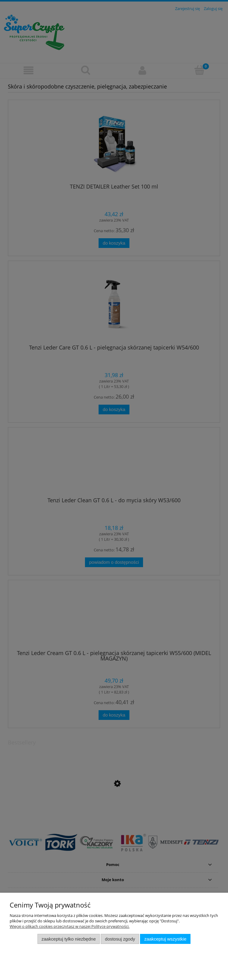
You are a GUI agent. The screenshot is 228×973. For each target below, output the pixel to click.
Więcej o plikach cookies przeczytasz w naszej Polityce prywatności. (69, 926)
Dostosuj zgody (120, 938)
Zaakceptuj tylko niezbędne (68, 938)
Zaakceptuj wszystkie (165, 938)
